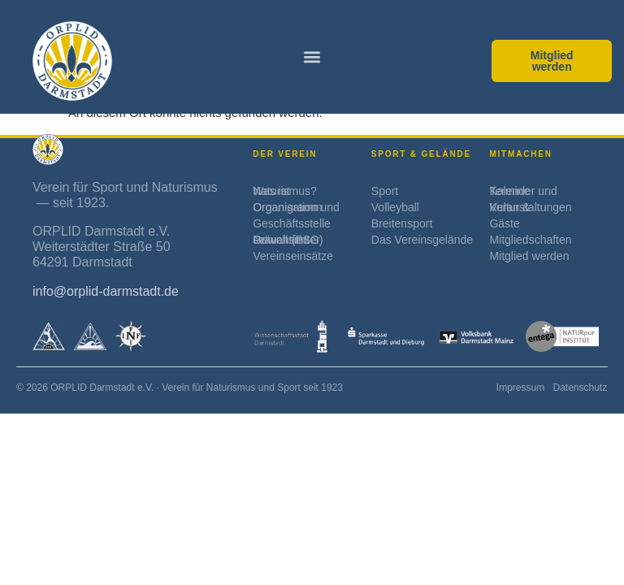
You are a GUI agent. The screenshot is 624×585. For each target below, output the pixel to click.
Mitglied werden (529, 255)
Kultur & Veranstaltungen (530, 207)
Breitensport (401, 223)
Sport (384, 190)
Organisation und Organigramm (296, 207)
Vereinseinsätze (293, 255)
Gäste (504, 223)
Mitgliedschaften (530, 239)
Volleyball (395, 207)
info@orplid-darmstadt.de (105, 291)
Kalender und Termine (523, 190)
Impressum (520, 387)
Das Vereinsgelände (422, 239)
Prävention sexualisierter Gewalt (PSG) (288, 239)
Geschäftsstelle (292, 223)
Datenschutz (579, 387)
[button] (311, 57)
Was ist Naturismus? (285, 190)
